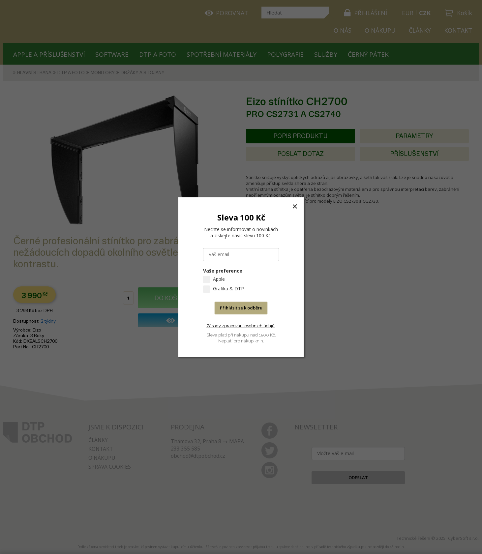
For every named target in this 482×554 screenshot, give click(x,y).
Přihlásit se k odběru (241, 308)
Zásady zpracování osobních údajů (240, 325)
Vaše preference (222, 271)
